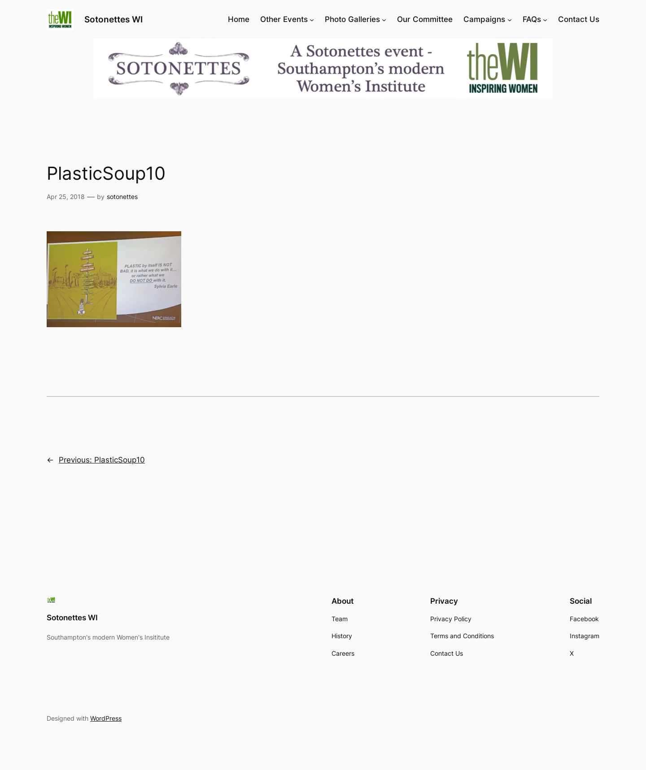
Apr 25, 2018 (66, 196)
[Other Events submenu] (312, 19)
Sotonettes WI (113, 19)
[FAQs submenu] (545, 19)
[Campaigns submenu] (509, 19)
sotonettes (122, 196)
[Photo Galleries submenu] (384, 19)
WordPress (106, 718)
